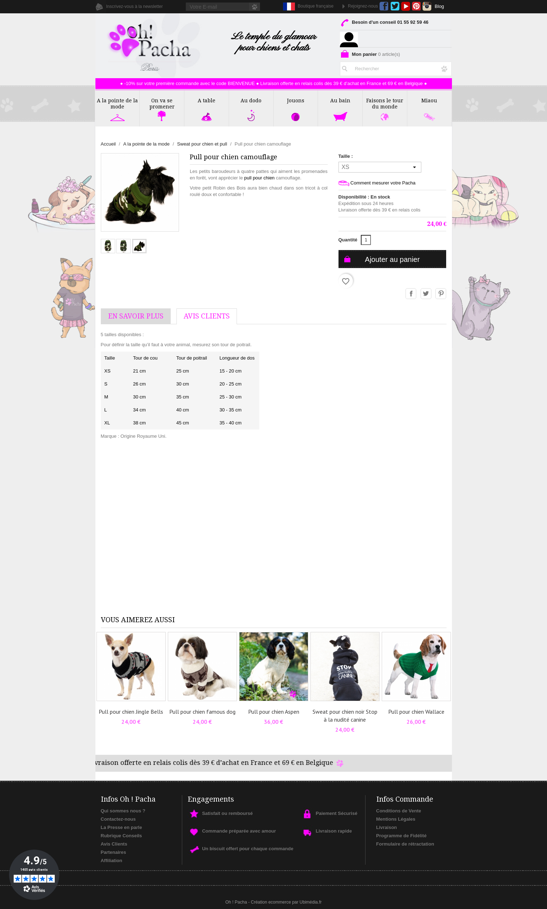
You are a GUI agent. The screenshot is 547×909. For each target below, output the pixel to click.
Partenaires (113, 852)
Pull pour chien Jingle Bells (131, 711)
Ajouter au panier (392, 259)
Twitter (394, 6)
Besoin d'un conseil (384, 23)
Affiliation (111, 860)
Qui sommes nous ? (123, 811)
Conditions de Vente (398, 811)
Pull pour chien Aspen (273, 711)
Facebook (384, 6)
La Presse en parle (121, 827)
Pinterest (416, 6)
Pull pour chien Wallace (416, 711)
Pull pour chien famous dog (202, 711)
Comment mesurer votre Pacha (377, 183)
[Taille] (379, 167)
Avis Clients (114, 844)
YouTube (405, 6)
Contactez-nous (118, 819)
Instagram (426, 6)
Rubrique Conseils (121, 835)
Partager (411, 294)
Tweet (426, 294)
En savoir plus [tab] (135, 316)
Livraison (386, 827)
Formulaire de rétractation (405, 844)
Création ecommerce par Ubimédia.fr (286, 902)
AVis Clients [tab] (207, 316)
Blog (439, 6)
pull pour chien (259, 178)
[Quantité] (366, 240)
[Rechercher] (396, 67)
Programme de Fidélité (401, 835)
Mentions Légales (396, 819)
